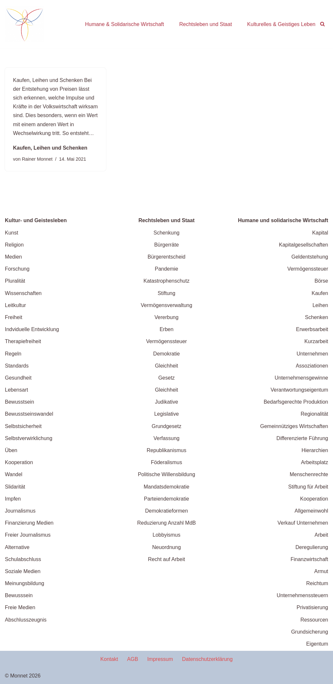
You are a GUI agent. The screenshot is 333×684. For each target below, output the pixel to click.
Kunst (11, 232)
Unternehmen (312, 353)
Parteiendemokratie (166, 499)
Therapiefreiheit (23, 341)
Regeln (13, 353)
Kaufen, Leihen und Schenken (50, 148)
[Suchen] (322, 23)
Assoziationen (312, 366)
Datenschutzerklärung (207, 659)
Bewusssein (19, 595)
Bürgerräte (166, 245)
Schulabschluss (23, 559)
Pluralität (15, 281)
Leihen (320, 305)
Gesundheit (18, 378)
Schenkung (166, 232)
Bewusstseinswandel (29, 414)
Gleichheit (166, 366)
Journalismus (20, 511)
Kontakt (109, 659)
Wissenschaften (23, 293)
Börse (321, 281)
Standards (17, 366)
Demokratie (166, 353)
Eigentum (317, 644)
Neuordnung (166, 547)
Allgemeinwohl (311, 511)
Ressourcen (314, 620)
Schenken (316, 317)
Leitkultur (15, 305)
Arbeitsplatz (314, 462)
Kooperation (19, 462)
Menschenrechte (309, 474)
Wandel (13, 474)
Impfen (13, 499)
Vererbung (166, 317)
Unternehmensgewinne (301, 378)
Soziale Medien (22, 571)
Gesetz (166, 378)
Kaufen (320, 293)
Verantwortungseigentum (299, 390)
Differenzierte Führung (302, 438)
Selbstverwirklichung (28, 438)
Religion (14, 245)
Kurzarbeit (316, 341)
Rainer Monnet (37, 159)
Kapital (320, 232)
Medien (13, 257)
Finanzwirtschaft (309, 559)
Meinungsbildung (24, 583)
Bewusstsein (19, 402)
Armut (321, 571)
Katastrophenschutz (166, 281)
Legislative (166, 414)
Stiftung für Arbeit (308, 487)
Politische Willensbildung (166, 474)
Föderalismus (166, 462)
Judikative (166, 402)
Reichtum (317, 583)
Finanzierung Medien (29, 523)
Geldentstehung (309, 257)
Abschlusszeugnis (26, 620)
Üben (11, 450)
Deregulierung (311, 547)
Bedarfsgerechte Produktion (296, 402)
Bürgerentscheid (167, 257)
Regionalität (314, 414)
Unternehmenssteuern (302, 595)
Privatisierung (312, 607)
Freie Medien (20, 607)
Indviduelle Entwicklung (32, 329)
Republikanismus (166, 450)
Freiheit (13, 317)
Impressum (160, 659)
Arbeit (321, 535)
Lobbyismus (166, 535)
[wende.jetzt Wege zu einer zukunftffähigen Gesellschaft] (24, 24)
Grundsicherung (309, 632)
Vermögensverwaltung (166, 305)
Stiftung (166, 293)
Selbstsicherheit (23, 426)
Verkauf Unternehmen (302, 523)
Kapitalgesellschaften (303, 245)
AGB (132, 659)
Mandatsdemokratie (167, 487)
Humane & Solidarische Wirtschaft (124, 24)
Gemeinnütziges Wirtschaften (294, 426)
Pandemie (166, 269)
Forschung (17, 269)
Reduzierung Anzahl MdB (166, 523)
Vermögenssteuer (166, 341)
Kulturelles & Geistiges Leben (281, 24)
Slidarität (15, 487)
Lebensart (16, 390)
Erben (167, 329)
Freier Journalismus (27, 535)
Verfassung (166, 438)
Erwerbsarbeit (312, 329)
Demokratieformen (166, 511)
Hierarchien (314, 450)
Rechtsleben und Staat (205, 24)
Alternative (17, 547)
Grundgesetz (166, 426)
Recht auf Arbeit (166, 559)
